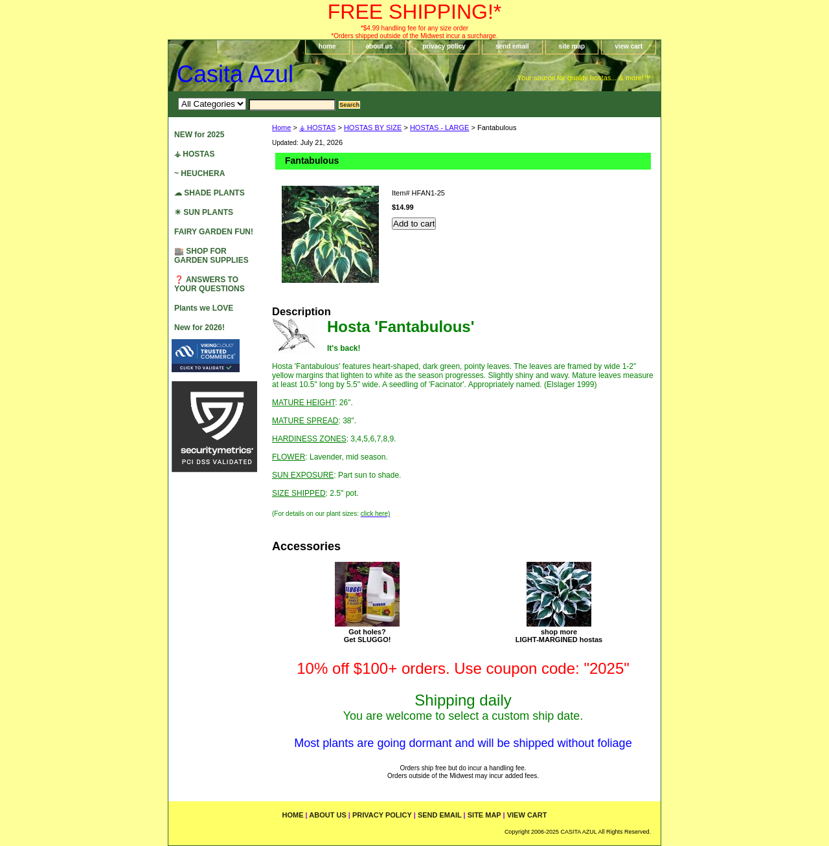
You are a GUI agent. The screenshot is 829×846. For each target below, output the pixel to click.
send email (512, 46)
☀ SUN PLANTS (203, 212)
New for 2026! (199, 327)
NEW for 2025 (199, 134)
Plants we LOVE (203, 308)
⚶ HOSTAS (317, 127)
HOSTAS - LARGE (439, 127)
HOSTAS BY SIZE (373, 127)
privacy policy (444, 46)
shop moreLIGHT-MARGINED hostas (559, 635)
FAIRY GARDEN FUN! (213, 231)
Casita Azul (235, 74)
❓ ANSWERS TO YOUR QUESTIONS (209, 284)
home (327, 46)
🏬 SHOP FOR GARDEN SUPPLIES (211, 256)
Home (281, 127)
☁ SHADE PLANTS (209, 192)
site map (572, 46)
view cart (628, 46)
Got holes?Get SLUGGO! (367, 635)
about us (379, 46)
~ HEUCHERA (199, 173)
